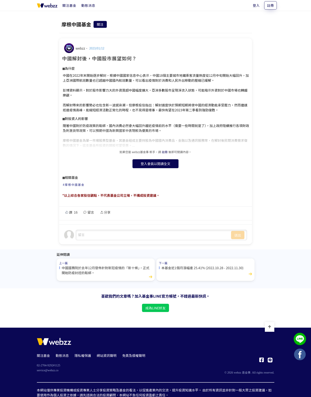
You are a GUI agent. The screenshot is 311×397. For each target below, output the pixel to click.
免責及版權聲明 (133, 355)
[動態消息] (88, 5)
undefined (153, 235)
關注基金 (43, 355)
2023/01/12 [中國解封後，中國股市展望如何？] (96, 48)
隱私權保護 (83, 355)
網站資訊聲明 (106, 355)
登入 (256, 5)
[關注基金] (69, 5)
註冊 (270, 5)
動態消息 (62, 355)
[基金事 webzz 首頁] (47, 5)
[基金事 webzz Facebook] (261, 361)
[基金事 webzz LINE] (270, 361)
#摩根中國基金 (74, 185)
